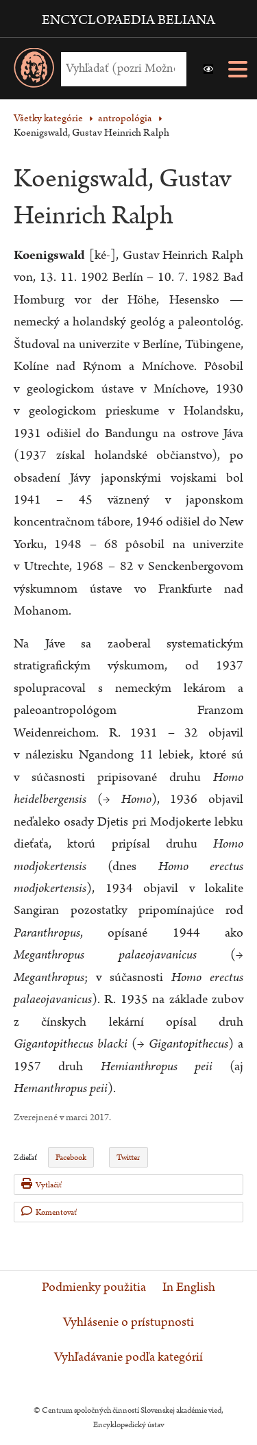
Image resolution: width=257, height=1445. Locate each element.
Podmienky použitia (94, 1287)
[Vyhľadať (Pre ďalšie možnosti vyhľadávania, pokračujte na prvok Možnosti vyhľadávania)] (120, 68)
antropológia (125, 118)
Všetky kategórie (48, 118)
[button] (208, 69)
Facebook (71, 1157)
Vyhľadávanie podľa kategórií (128, 1357)
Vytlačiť (41, 1184)
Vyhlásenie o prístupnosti (128, 1322)
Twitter (128, 1157)
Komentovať (49, 1211)
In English (188, 1287)
